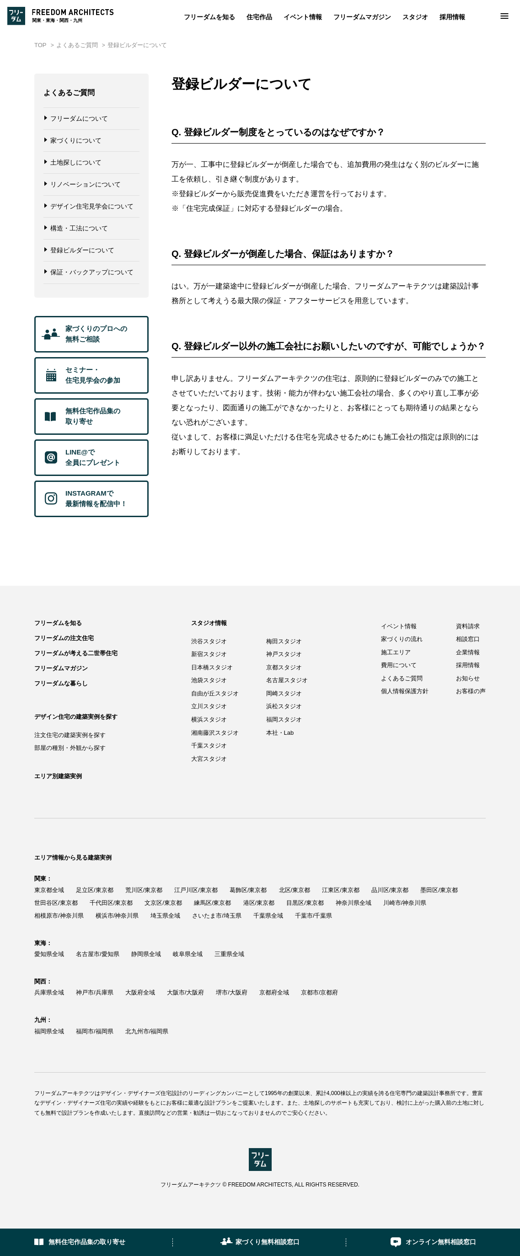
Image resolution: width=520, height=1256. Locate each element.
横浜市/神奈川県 (117, 915)
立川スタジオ (209, 706)
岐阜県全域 (188, 954)
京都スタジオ (284, 667)
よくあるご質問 (77, 45)
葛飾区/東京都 (248, 890)
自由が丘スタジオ (215, 693)
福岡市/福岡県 (94, 1031)
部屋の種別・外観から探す (70, 747)
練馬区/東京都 (212, 902)
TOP (40, 45)
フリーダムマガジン (362, 17)
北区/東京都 (295, 890)
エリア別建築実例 (58, 776)
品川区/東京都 (390, 890)
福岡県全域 (49, 1031)
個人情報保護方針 (405, 691)
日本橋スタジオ (212, 667)
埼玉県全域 (165, 915)
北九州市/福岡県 (147, 1031)
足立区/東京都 (94, 890)
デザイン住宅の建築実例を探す (76, 716)
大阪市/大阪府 (185, 992)
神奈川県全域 (353, 902)
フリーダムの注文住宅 (64, 638)
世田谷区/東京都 (56, 902)
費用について (399, 665)
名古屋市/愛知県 (97, 954)
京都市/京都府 (319, 992)
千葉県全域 (268, 915)
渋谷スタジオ (209, 641)
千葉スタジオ (209, 745)
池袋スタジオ (209, 680)
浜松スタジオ (284, 706)
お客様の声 (471, 691)
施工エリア (396, 652)
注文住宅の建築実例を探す (70, 735)
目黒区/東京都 (305, 902)
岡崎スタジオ (284, 693)
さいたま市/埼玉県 (216, 915)
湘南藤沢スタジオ (215, 732)
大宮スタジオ (209, 758)
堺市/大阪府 (231, 992)
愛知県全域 (49, 954)
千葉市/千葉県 (313, 915)
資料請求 (468, 626)
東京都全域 (49, 890)
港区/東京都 (259, 902)
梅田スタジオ (284, 641)
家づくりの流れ (402, 639)
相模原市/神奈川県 (59, 915)
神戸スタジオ (284, 654)
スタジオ (415, 17)
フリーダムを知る (209, 17)
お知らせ (468, 678)
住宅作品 (259, 17)
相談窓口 (468, 639)
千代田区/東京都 (111, 902)
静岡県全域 (146, 954)
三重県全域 (229, 954)
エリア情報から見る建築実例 (73, 857)
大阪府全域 (140, 992)
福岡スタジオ (284, 719)
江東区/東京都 (340, 890)
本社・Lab (280, 732)
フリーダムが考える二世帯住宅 (76, 653)
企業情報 (468, 652)
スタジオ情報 (209, 623)
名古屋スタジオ (287, 680)
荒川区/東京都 (144, 890)
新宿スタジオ (209, 654)
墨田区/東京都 (439, 890)
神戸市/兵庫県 (94, 992)
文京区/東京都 (163, 902)
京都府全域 (274, 992)
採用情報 (452, 17)
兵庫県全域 (49, 992)
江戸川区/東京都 (196, 890)
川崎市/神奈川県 (405, 902)
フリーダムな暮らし (61, 683)
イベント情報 (303, 17)
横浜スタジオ (209, 719)
